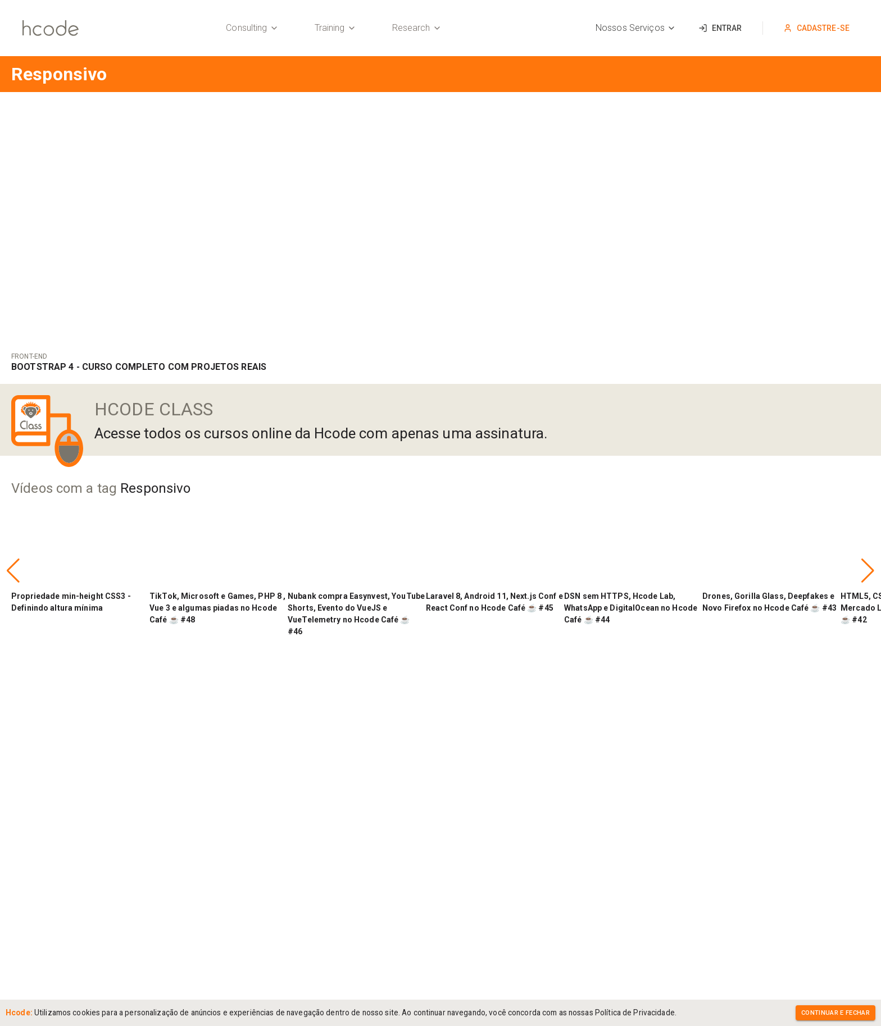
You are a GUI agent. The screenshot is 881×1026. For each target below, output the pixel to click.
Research (417, 27)
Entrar (720, 28)
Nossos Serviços (636, 27)
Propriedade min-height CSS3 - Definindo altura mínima (71, 602)
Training (335, 27)
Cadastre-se (816, 28)
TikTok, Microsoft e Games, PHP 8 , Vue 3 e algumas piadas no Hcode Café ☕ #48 (217, 608)
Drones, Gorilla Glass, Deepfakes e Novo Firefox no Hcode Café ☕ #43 (769, 602)
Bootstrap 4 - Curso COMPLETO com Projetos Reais (138, 366)
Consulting (252, 27)
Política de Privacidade (635, 1012)
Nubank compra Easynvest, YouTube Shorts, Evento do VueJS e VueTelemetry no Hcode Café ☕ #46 (356, 614)
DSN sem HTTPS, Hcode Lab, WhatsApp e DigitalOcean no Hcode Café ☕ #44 (630, 608)
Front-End (29, 356)
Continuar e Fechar (835, 1012)
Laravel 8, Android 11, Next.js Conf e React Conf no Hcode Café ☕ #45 (494, 602)
